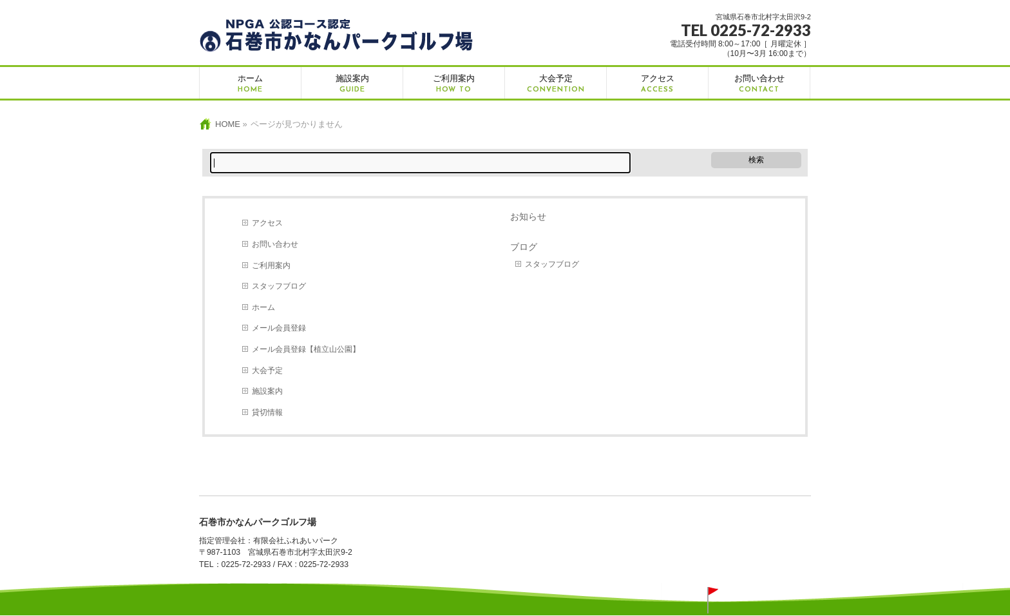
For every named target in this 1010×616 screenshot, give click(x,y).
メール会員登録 (279, 327)
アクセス (267, 222)
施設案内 (267, 391)
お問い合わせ (275, 244)
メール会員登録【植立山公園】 (306, 349)
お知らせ (528, 216)
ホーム (263, 307)
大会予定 (267, 370)
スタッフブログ (279, 286)
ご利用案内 (271, 265)
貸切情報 (267, 412)
